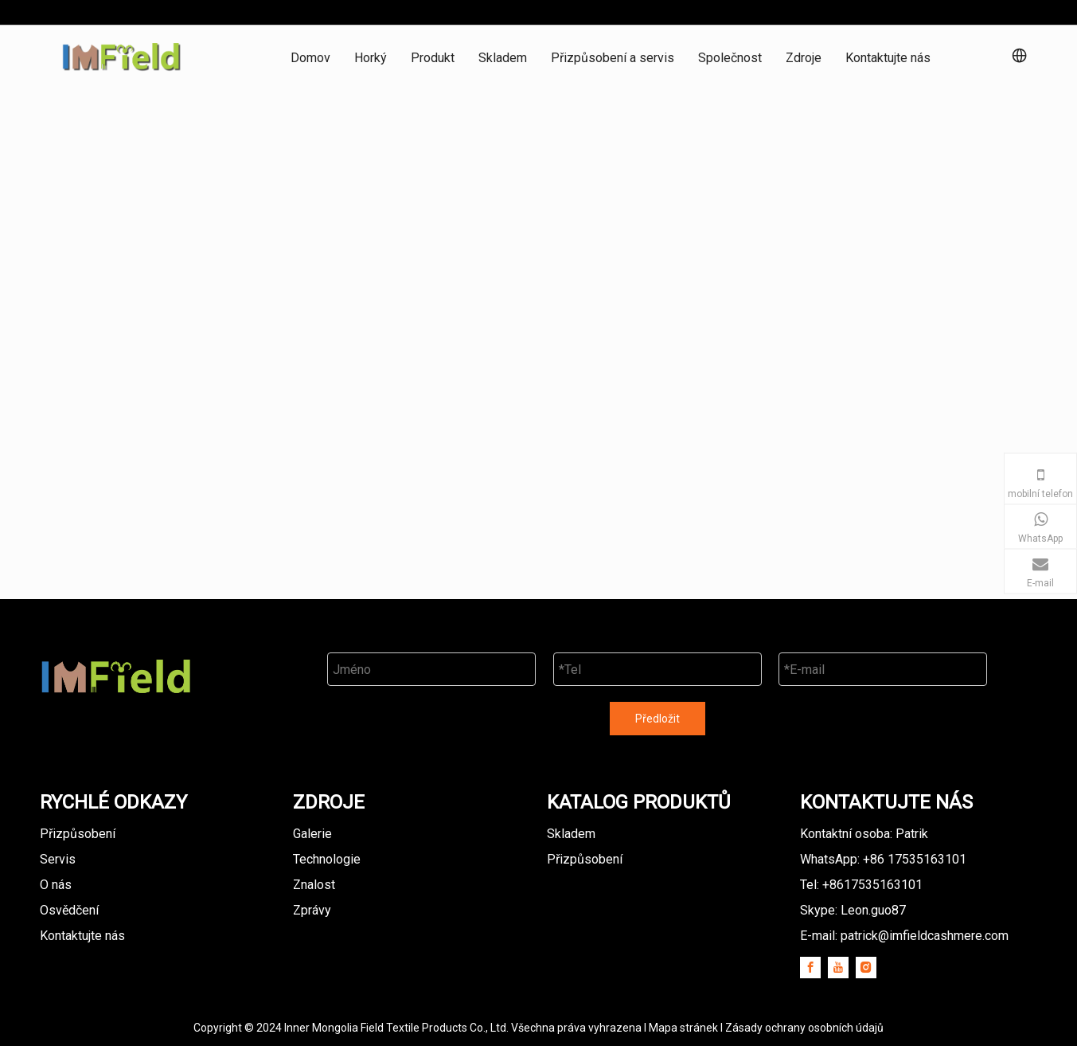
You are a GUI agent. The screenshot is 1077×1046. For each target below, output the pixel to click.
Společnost (730, 57)
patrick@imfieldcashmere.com (925, 935)
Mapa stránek (684, 1027)
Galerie (312, 833)
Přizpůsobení (77, 833)
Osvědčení (69, 910)
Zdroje (803, 57)
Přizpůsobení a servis (612, 57)
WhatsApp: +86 (883, 859)
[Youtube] (838, 967)
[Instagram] (866, 967)
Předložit (657, 718)
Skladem (502, 57)
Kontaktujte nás (888, 57)
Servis (58, 859)
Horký (370, 57)
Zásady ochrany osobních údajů (804, 1027)
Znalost (314, 884)
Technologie (327, 859)
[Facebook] (810, 967)
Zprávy (312, 910)
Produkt (433, 57)
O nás (56, 884)
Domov (310, 57)
